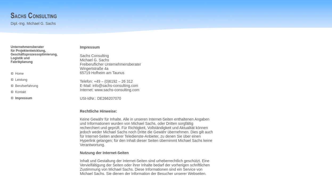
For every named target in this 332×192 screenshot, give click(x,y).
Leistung (21, 80)
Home (19, 73)
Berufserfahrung (26, 86)
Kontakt (20, 92)
